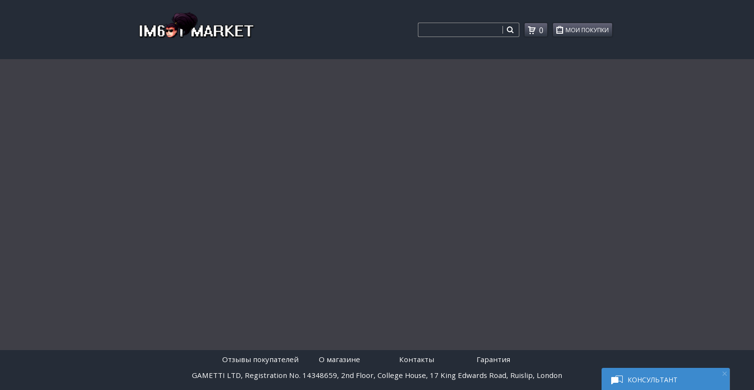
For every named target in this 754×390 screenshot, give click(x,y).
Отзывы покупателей (260, 359)
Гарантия (493, 359)
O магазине (339, 359)
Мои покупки (589, 31)
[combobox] (460, 30)
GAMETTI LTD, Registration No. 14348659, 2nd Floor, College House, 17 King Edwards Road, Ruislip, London (377, 375)
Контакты (416, 359)
